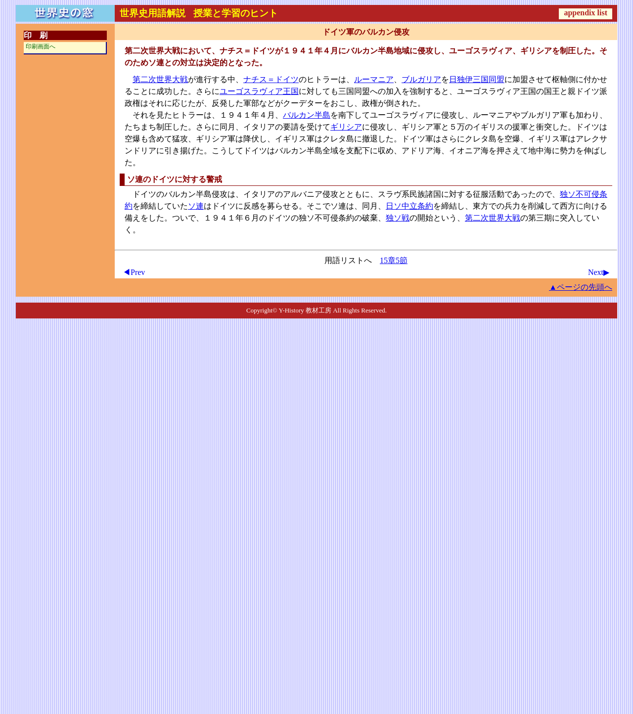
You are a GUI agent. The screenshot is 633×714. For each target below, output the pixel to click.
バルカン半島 (306, 115)
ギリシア (346, 127)
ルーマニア (374, 79)
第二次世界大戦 (160, 79)
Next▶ (598, 272)
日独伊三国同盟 (476, 79)
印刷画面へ (40, 46)
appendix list (585, 12)
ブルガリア (421, 79)
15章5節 (393, 260)
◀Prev (134, 272)
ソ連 (196, 206)
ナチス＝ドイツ (271, 79)
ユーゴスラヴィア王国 (259, 91)
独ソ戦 (397, 218)
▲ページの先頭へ (580, 287)
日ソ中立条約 (409, 206)
